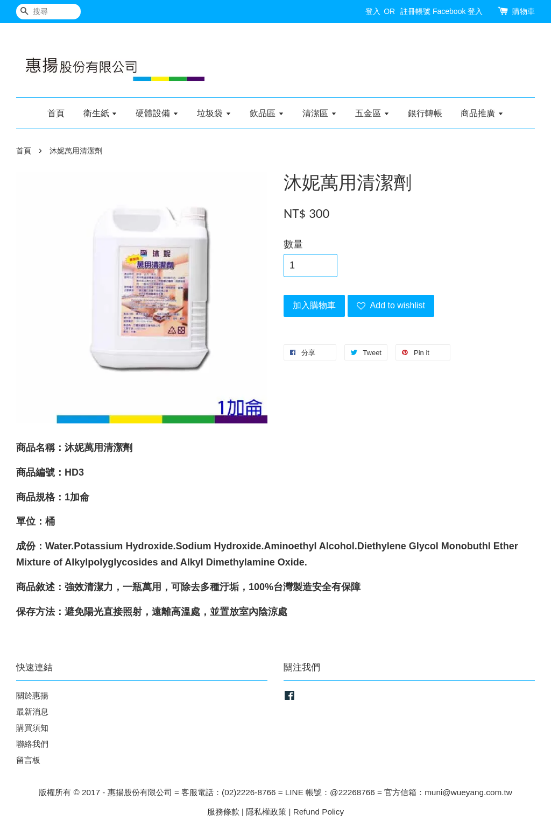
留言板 (28, 760)
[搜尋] (48, 11)
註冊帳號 (415, 11)
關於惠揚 (32, 695)
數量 (293, 244)
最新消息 (32, 711)
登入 (372, 11)
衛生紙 (100, 113)
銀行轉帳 (425, 113)
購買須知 (32, 727)
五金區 (372, 113)
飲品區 (267, 113)
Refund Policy (318, 811)
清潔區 (319, 113)
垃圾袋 (214, 113)
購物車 (523, 11)
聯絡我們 (32, 743)
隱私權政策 (266, 811)
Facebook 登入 (458, 11)
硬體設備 (157, 113)
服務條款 (223, 811)
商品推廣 (482, 113)
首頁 (56, 113)
